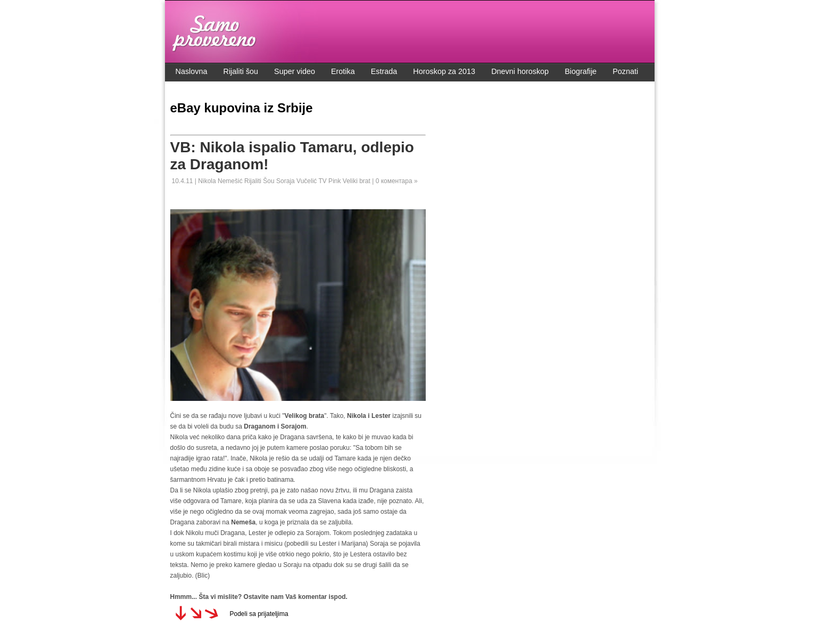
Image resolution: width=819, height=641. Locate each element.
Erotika (343, 71)
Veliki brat (357, 181)
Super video (294, 71)
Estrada (384, 71)
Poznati (625, 71)
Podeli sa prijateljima (259, 614)
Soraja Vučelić (297, 181)
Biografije (581, 71)
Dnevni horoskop (520, 71)
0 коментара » (397, 181)
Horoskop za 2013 (444, 71)
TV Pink (330, 181)
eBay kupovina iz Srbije (241, 108)
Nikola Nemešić (221, 181)
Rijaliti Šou (260, 181)
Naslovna (192, 71)
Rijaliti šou (241, 71)
